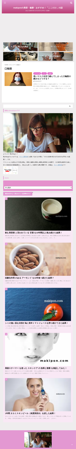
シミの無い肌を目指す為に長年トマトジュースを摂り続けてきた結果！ (36, 324)
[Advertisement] (38, 27)
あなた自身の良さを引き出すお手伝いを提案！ (38, 447)
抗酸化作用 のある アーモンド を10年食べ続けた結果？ (29, 279)
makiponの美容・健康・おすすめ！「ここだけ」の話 (38, 8)
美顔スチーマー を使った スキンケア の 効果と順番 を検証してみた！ (36, 369)
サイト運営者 (23, 157)
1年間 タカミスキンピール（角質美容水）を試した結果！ (30, 414)
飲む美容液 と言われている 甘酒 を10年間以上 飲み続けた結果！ (33, 233)
